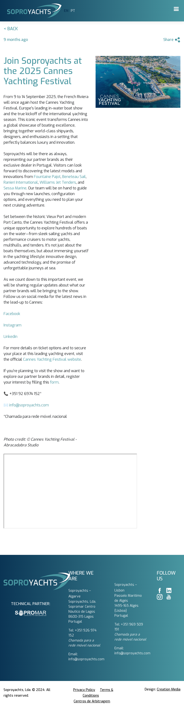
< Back (11, 29)
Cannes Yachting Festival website (52, 359)
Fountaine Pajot (47, 176)
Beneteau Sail (74, 176)
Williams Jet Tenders (58, 182)
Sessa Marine (15, 188)
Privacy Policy (84, 690)
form (54, 382)
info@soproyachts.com (29, 405)
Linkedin (10, 336)
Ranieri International (21, 182)
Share (171, 40)
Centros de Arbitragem (92, 701)
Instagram (12, 325)
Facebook (12, 313)
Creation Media (168, 689)
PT (73, 11)
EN (66, 11)
